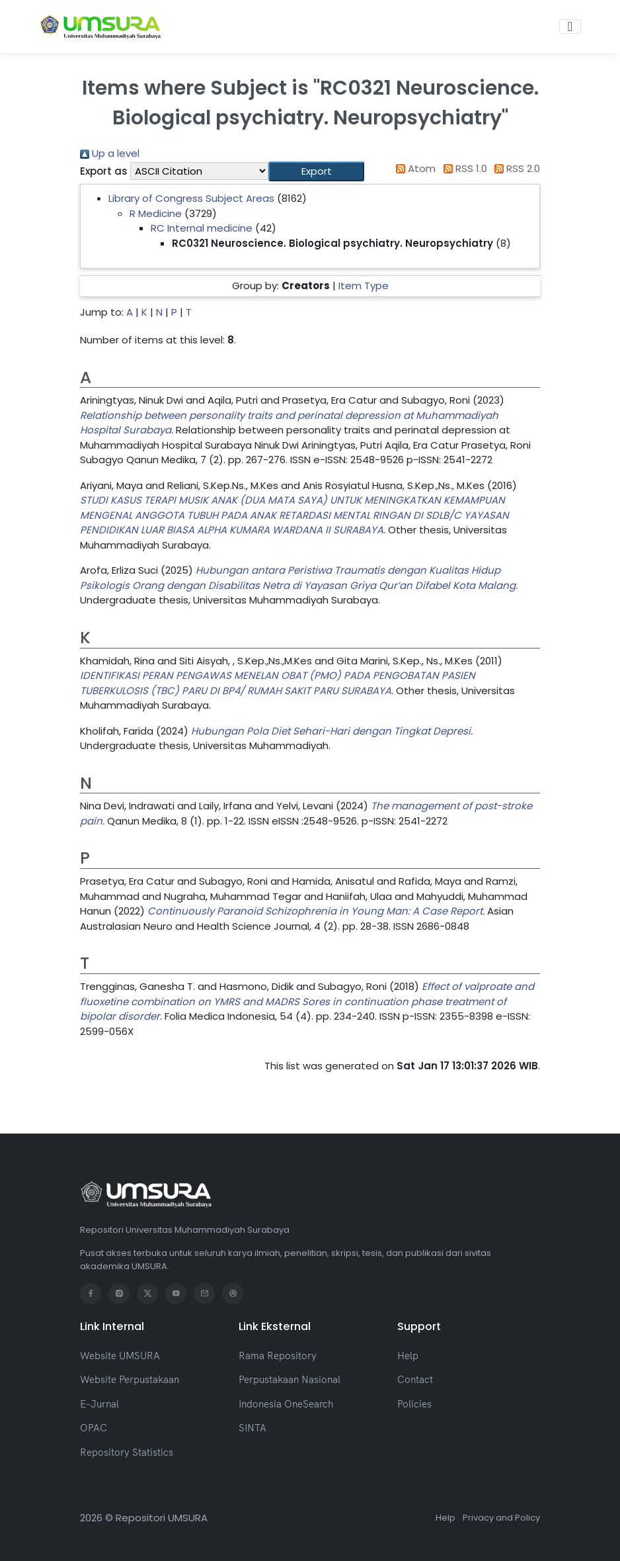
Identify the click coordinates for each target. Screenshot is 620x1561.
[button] (316, 171)
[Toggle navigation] (570, 26)
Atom (413, 168)
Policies (414, 1404)
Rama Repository (278, 1355)
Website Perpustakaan (129, 1379)
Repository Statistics (126, 1452)
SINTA (252, 1427)
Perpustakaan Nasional (289, 1379)
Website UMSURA (120, 1355)
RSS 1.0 (462, 168)
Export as (104, 171)
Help (407, 1355)
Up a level (109, 153)
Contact (415, 1379)
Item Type (363, 285)
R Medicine (156, 213)
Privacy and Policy (501, 1517)
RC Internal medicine (201, 228)
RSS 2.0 (515, 168)
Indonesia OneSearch (286, 1404)
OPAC (93, 1427)
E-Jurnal (99, 1404)
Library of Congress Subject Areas (191, 198)
